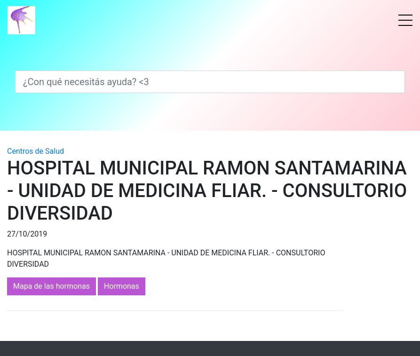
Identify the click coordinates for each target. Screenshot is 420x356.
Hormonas (121, 286)
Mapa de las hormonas (51, 286)
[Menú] (405, 20)
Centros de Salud (35, 151)
